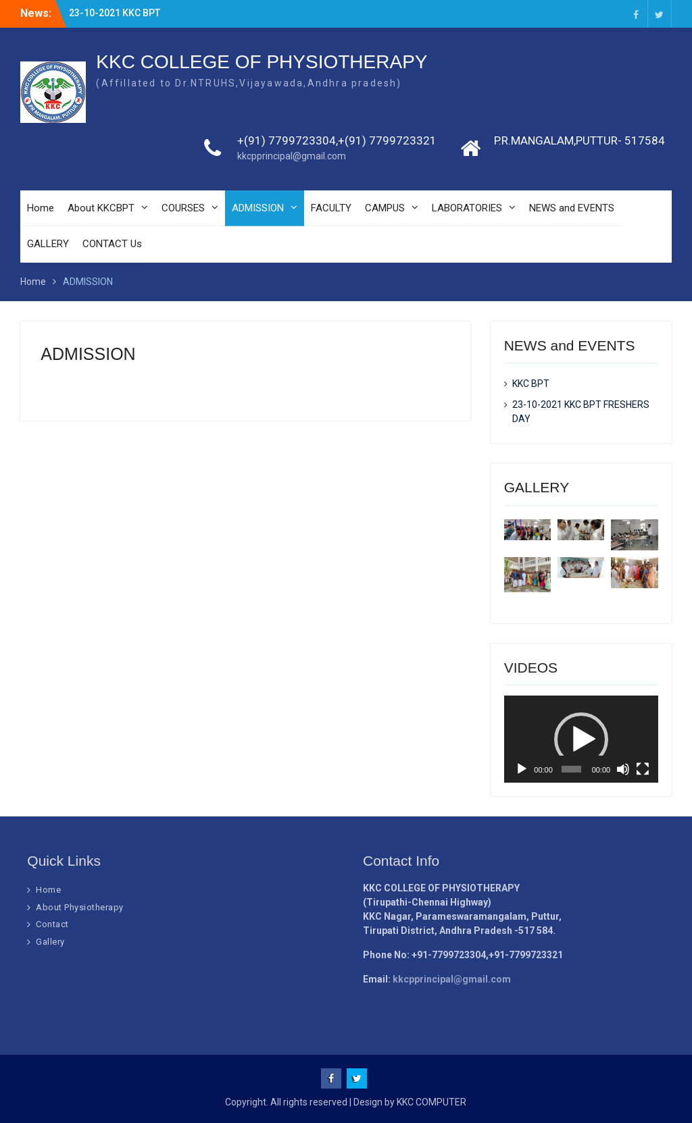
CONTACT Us (112, 244)
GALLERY (48, 244)
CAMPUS (385, 208)
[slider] (571, 769)
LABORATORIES (467, 208)
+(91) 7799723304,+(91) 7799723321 (337, 140)
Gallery (50, 942)
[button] (581, 739)
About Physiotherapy (80, 907)
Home (40, 208)
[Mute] (623, 769)
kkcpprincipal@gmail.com (291, 156)
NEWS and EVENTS (571, 208)
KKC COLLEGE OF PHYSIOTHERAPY (261, 61)
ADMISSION (258, 208)
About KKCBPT (101, 208)
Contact (52, 924)
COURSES (183, 208)
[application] (581, 739)
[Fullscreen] (642, 769)
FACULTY (331, 208)
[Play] (521, 769)
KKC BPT (530, 383)
